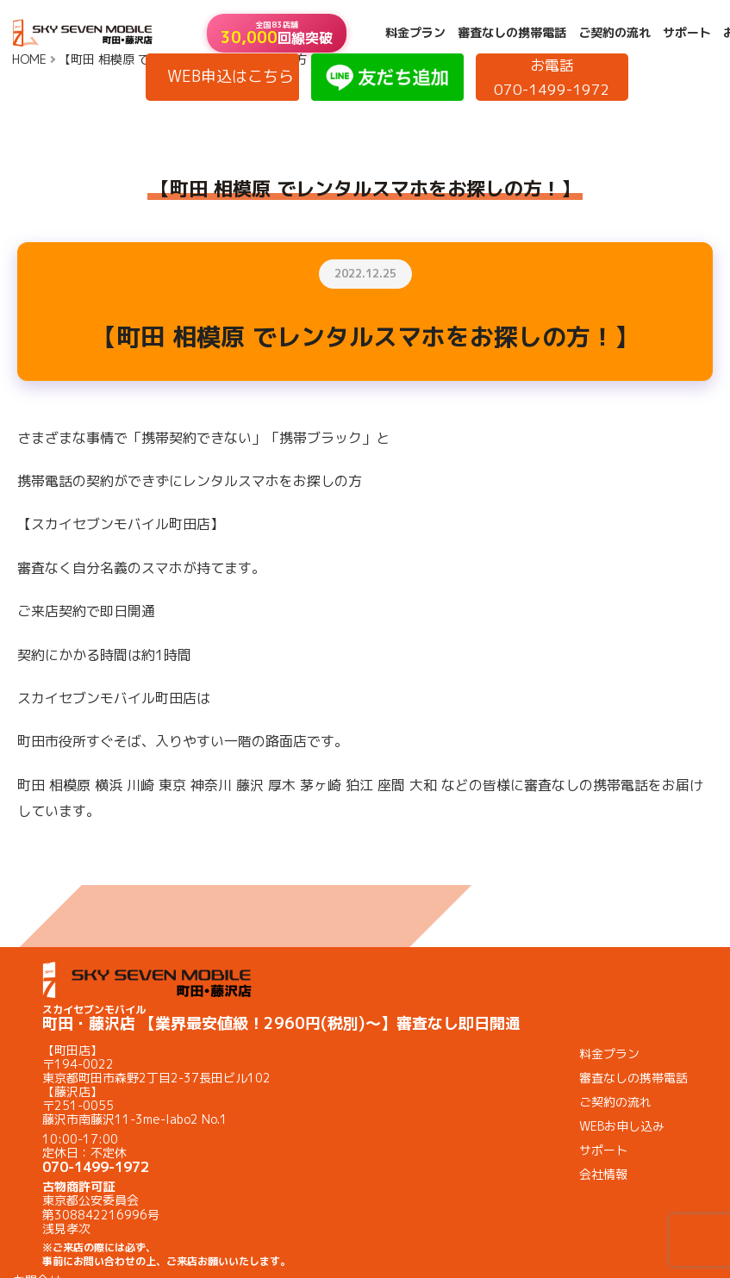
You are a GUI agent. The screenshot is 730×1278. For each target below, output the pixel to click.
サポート (687, 33)
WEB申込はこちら (230, 76)
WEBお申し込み (621, 1126)
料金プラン (415, 33)
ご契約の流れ (614, 33)
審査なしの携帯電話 (512, 33)
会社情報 (603, 1174)
